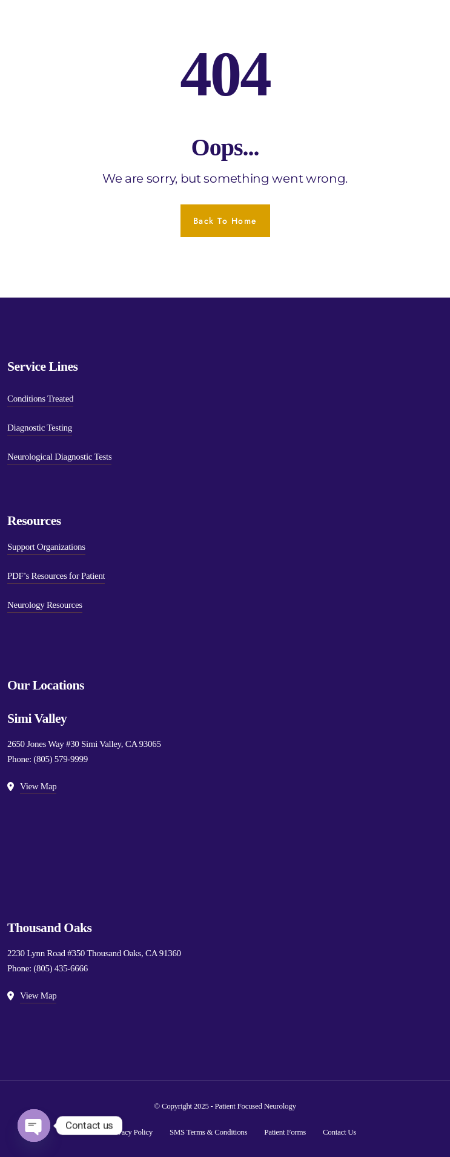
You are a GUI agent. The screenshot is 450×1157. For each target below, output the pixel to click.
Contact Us (339, 1131)
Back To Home (225, 221)
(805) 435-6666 (60, 968)
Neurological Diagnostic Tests (59, 456)
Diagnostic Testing (39, 427)
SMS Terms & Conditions (208, 1131)
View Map (38, 786)
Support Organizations (46, 547)
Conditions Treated (40, 398)
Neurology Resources (44, 605)
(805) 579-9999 (60, 759)
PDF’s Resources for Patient (56, 576)
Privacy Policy (131, 1131)
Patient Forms (285, 1131)
